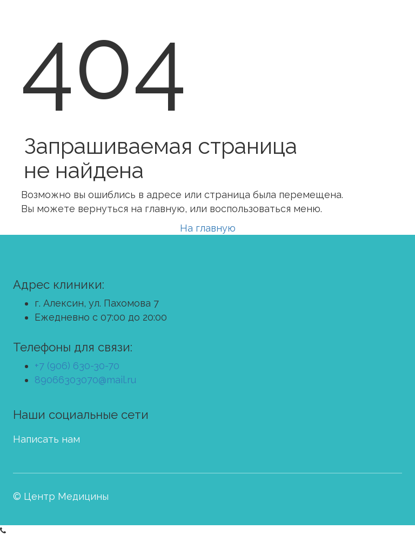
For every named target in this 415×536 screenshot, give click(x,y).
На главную (208, 228)
